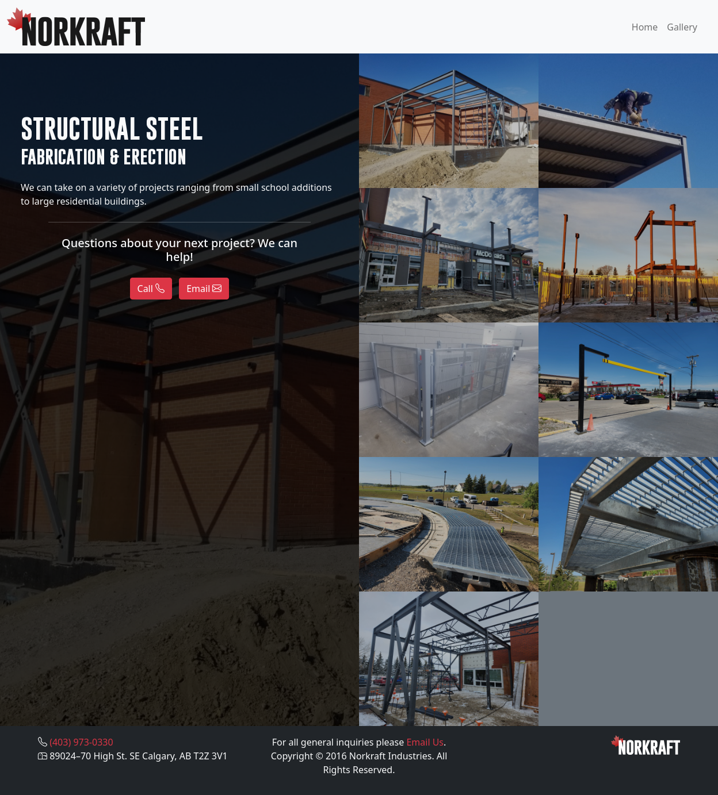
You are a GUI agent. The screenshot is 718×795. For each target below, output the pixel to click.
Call (151, 288)
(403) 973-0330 (81, 742)
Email (203, 288)
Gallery (682, 27)
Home (645, 27)
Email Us (425, 742)
